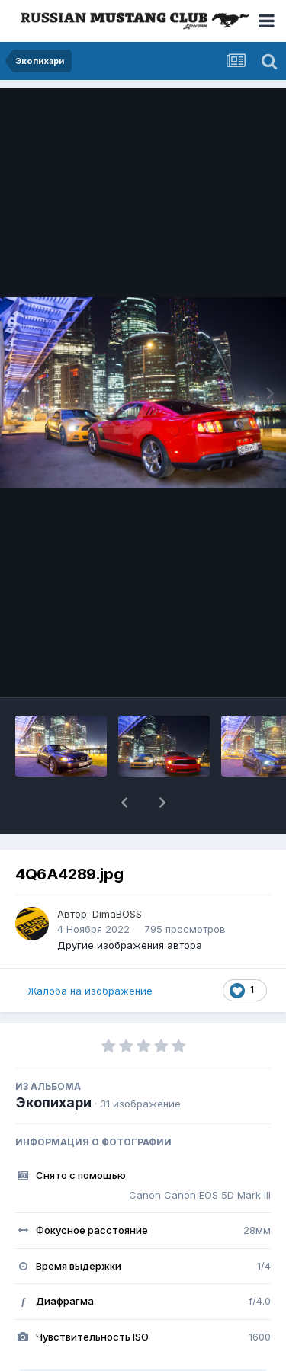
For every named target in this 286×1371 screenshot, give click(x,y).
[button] (124, 802)
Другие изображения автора (129, 945)
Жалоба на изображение (90, 991)
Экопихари (53, 1102)
